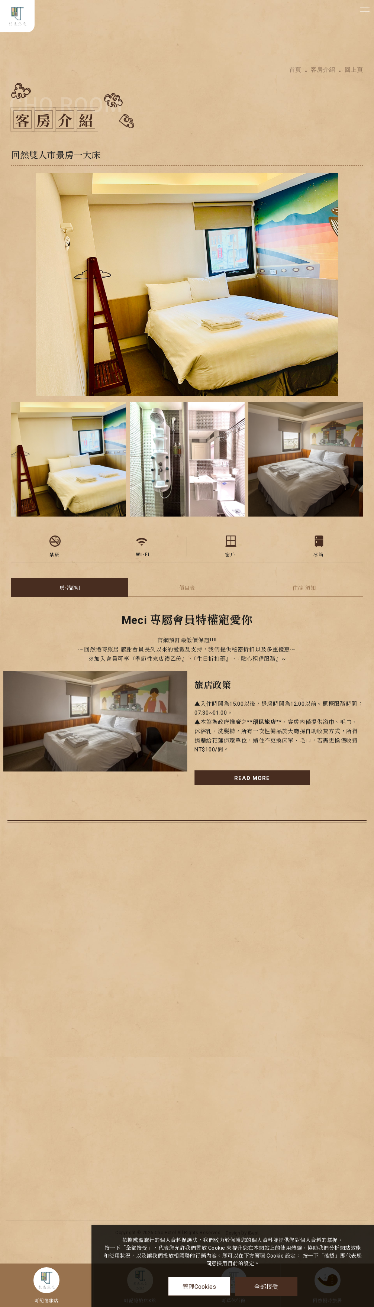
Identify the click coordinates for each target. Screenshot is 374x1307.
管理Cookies (199, 1286)
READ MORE (252, 778)
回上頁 (354, 70)
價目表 (187, 588)
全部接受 (266, 1286)
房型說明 (69, 588)
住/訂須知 (304, 588)
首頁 (295, 70)
